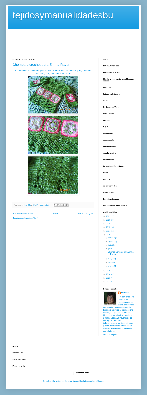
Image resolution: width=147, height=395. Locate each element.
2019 (108, 224)
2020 (108, 220)
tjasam (75, 381)
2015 (108, 271)
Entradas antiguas (85, 213)
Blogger (100, 381)
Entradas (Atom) (31, 218)
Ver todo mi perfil (110, 334)
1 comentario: (45, 205)
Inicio (55, 213)
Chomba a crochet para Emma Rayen (41, 65)
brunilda (125, 293)
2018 (108, 227)
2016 (108, 235)
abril (110, 262)
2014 (108, 274)
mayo (111, 259)
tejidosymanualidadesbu (63, 15)
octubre (111, 238)
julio (110, 245)
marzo (111, 266)
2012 (108, 282)
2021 (108, 216)
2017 (108, 231)
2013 (108, 278)
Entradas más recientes (23, 213)
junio (110, 249)
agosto (111, 241)
